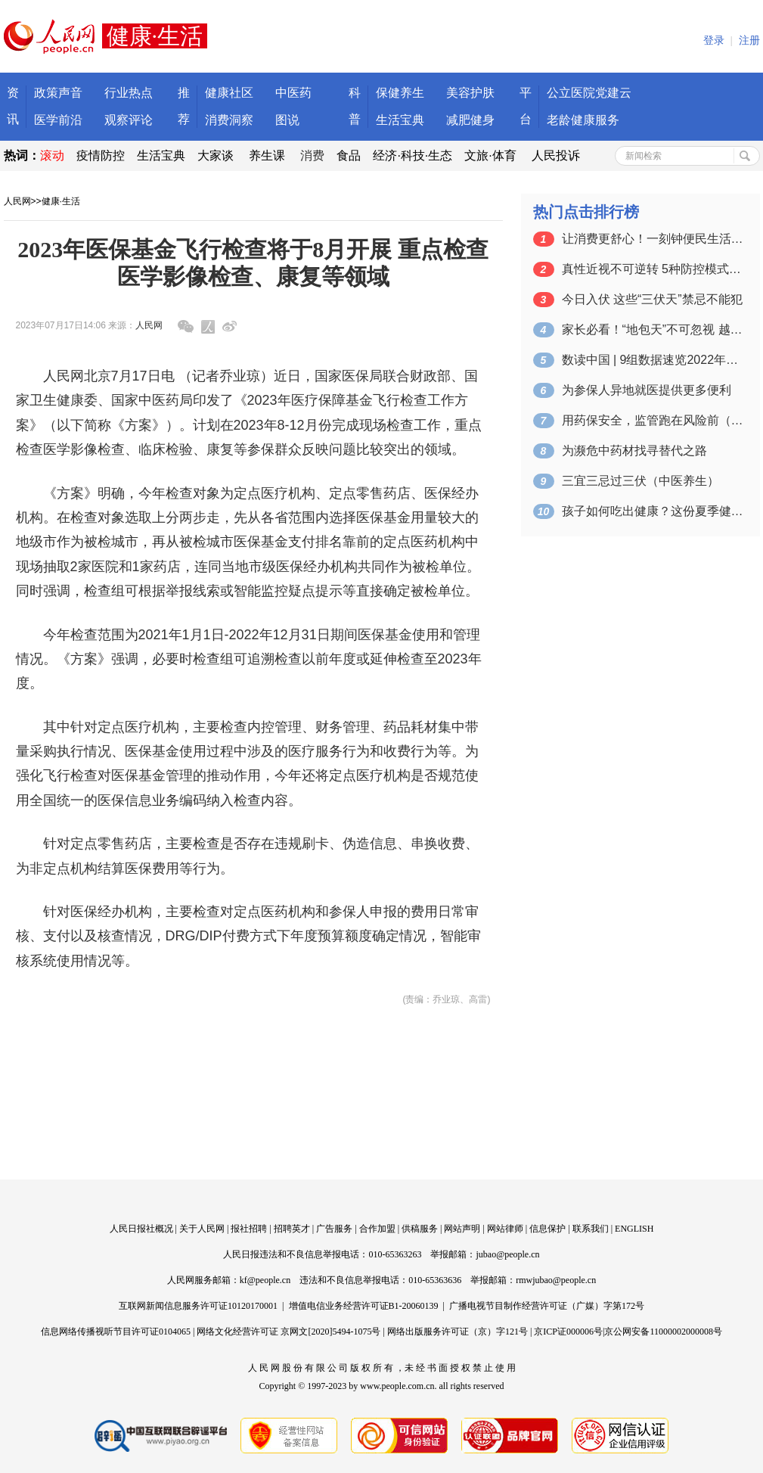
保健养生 (400, 92)
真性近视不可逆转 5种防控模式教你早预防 (652, 269)
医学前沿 (58, 119)
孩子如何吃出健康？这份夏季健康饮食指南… (652, 511)
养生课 (267, 155)
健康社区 (229, 92)
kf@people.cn (265, 1280)
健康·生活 (61, 201)
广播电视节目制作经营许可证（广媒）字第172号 (546, 1306)
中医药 (293, 92)
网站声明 (462, 1228)
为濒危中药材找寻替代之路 (634, 450)
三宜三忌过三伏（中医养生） (640, 480)
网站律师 (505, 1228)
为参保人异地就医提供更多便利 (646, 390)
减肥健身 (470, 119)
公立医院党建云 (589, 92)
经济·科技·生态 (412, 155)
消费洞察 (229, 119)
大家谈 (215, 155)
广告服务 (334, 1228)
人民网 (17, 201)
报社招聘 (249, 1228)
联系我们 (590, 1228)
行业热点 (128, 92)
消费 (312, 155)
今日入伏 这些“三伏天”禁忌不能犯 (652, 299)
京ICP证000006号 (568, 1331)
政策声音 (58, 92)
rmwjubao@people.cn (556, 1280)
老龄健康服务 (583, 119)
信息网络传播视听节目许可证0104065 (116, 1331)
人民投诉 (556, 155)
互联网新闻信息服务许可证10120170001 (198, 1306)
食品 (349, 155)
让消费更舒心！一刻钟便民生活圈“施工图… (652, 238)
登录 (713, 40)
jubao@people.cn (507, 1254)
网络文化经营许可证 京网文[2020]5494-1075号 (288, 1331)
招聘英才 (292, 1228)
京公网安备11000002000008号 (663, 1331)
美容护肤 (470, 92)
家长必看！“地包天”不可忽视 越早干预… (652, 329)
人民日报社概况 (141, 1228)
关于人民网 (202, 1228)
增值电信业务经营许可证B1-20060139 (364, 1306)
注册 (749, 40)
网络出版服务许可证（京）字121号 (457, 1331)
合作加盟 (377, 1228)
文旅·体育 (490, 155)
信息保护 (547, 1228)
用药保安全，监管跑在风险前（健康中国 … (652, 420)
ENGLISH (634, 1228)
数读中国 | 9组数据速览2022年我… (652, 359)
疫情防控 (100, 155)
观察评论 (128, 119)
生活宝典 (400, 119)
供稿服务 (420, 1228)
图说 (287, 119)
